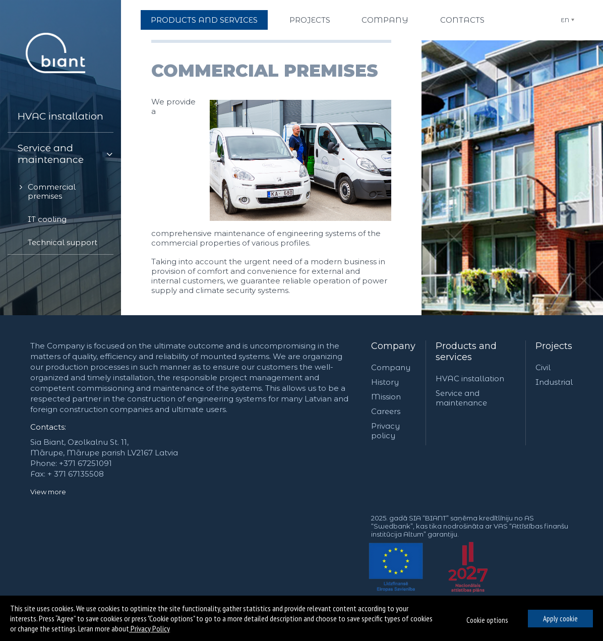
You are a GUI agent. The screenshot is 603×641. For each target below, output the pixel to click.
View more (48, 492)
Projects (553, 346)
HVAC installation (470, 378)
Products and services (466, 351)
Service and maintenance (461, 397)
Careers (385, 411)
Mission (386, 396)
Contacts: (48, 427)
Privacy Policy (149, 628)
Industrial (554, 382)
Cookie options (487, 620)
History (385, 382)
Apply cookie (560, 618)
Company (393, 346)
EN (565, 20)
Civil (543, 367)
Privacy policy (385, 430)
